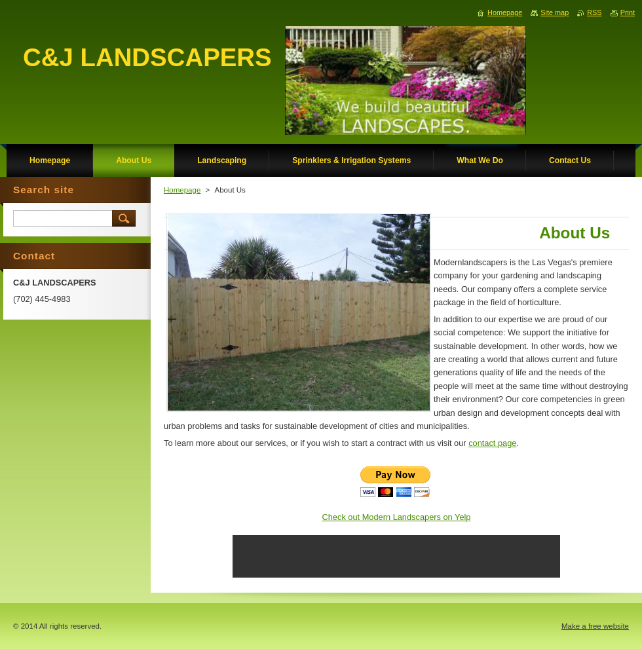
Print (627, 12)
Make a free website (595, 626)
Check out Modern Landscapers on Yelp (396, 517)
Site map (554, 12)
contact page (492, 443)
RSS (594, 12)
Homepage (182, 190)
